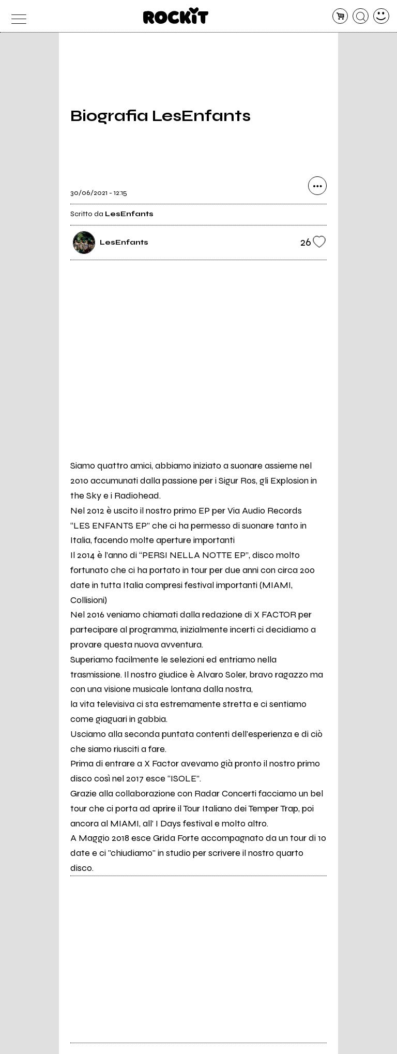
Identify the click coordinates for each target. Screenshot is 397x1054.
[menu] (16, 16)
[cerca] (361, 16)
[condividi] (317, 185)
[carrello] (340, 16)
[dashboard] (381, 16)
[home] (176, 15)
